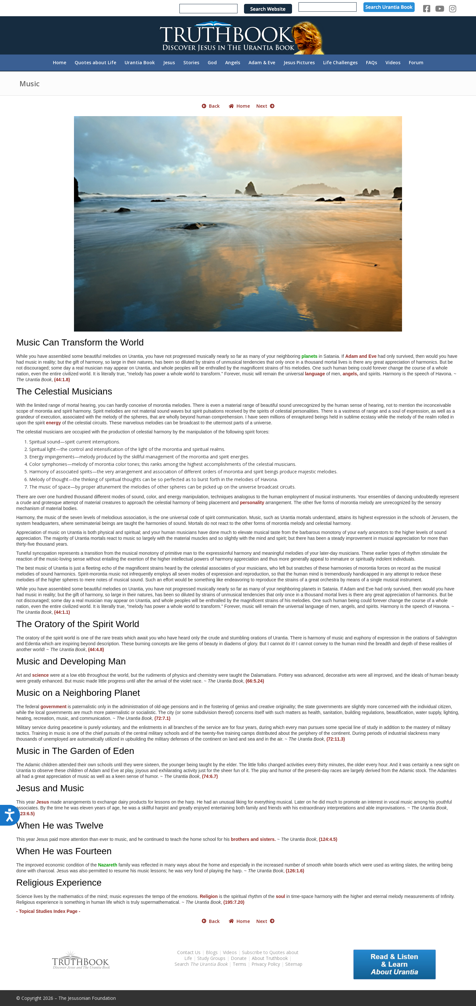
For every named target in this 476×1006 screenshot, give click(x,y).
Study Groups (212, 958)
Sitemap (293, 964)
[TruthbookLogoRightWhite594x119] (238, 35)
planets (309, 356)
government (54, 706)
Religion (209, 896)
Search (202, 964)
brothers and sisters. (253, 839)
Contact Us (189, 952)
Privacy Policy (265, 964)
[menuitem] (59, 63)
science (40, 675)
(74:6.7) (210, 776)
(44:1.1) (62, 612)
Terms (239, 964)
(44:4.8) (96, 649)
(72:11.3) (335, 739)
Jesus (42, 802)
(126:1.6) (295, 870)
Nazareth (107, 864)
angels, (350, 373)
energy (53, 422)
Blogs (212, 952)
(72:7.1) (162, 718)
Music (29, 83)
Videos (230, 952)
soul (280, 896)
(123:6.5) (25, 813)
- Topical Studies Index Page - (48, 911)
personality (252, 502)
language (315, 373)
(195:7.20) (233, 902)
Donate (239, 958)
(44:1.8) (62, 379)
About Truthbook (270, 958)
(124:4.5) (328, 839)
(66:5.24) (255, 681)
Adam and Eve (360, 356)
